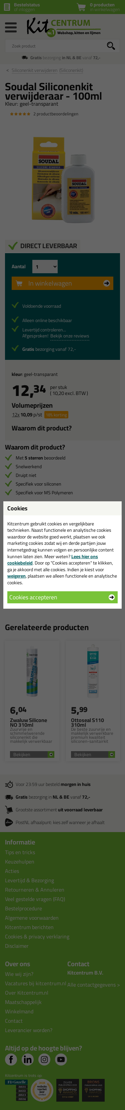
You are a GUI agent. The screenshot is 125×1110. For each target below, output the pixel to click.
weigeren (16, 576)
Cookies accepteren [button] (33, 597)
